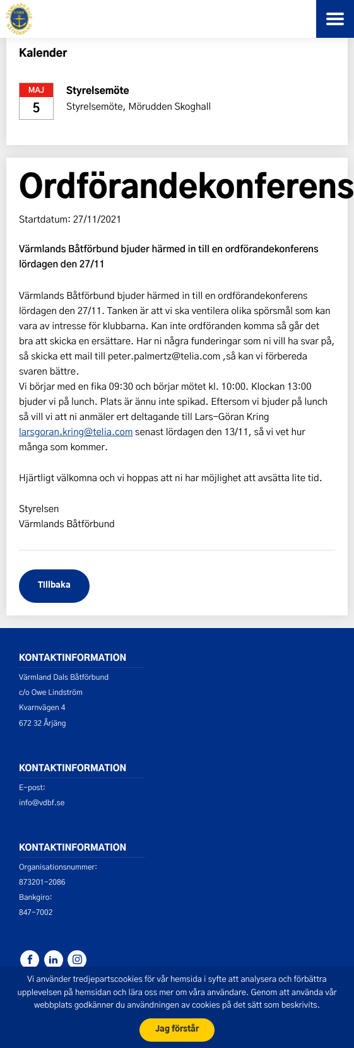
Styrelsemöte (97, 91)
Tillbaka (54, 585)
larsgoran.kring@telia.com (76, 431)
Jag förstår (177, 1029)
